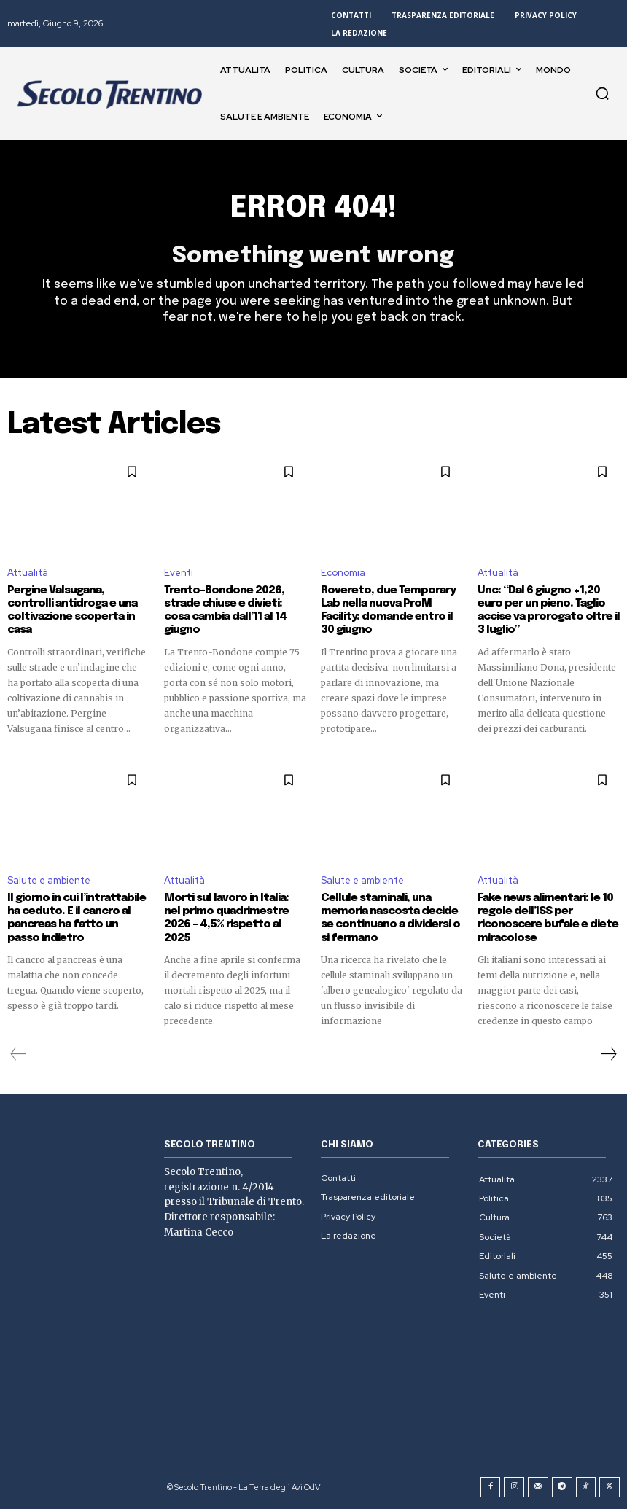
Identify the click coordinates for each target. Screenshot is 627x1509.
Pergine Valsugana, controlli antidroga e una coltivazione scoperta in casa (72, 610)
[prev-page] (18, 1053)
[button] (602, 93)
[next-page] (608, 1053)
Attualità (27, 572)
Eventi (178, 572)
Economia (343, 572)
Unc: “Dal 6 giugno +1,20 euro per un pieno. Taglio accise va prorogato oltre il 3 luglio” (548, 610)
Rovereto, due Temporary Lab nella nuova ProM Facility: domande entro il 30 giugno (387, 610)
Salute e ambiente (48, 879)
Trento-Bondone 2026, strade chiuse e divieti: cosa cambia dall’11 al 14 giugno (224, 610)
